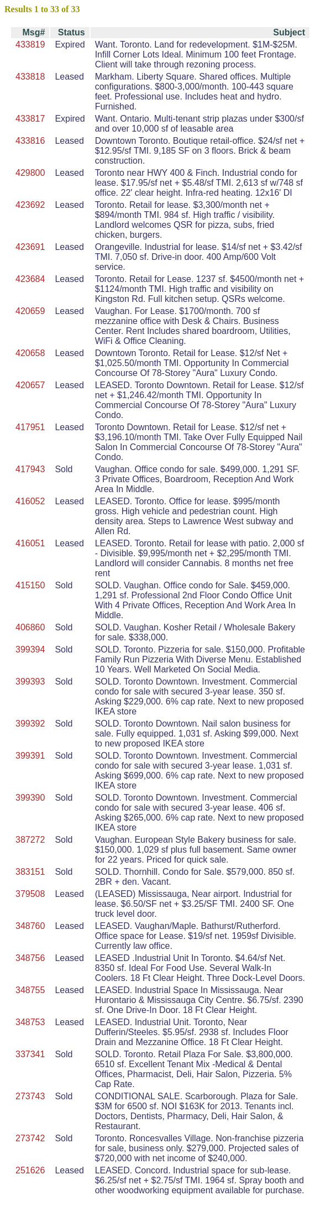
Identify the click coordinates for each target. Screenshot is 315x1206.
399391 (30, 755)
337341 (30, 1054)
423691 (30, 247)
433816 (30, 140)
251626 (30, 1170)
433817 (30, 118)
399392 (30, 723)
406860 (30, 627)
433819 (30, 44)
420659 (30, 311)
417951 (30, 427)
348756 (30, 958)
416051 (30, 543)
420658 (30, 353)
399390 (30, 797)
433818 (30, 76)
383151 (30, 871)
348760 (30, 926)
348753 (30, 1022)
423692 (30, 205)
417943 (30, 469)
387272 (30, 839)
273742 (30, 1138)
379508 (30, 894)
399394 (30, 649)
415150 (30, 585)
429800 (30, 172)
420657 (30, 385)
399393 (30, 681)
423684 (30, 279)
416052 (30, 501)
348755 (30, 990)
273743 (30, 1096)
